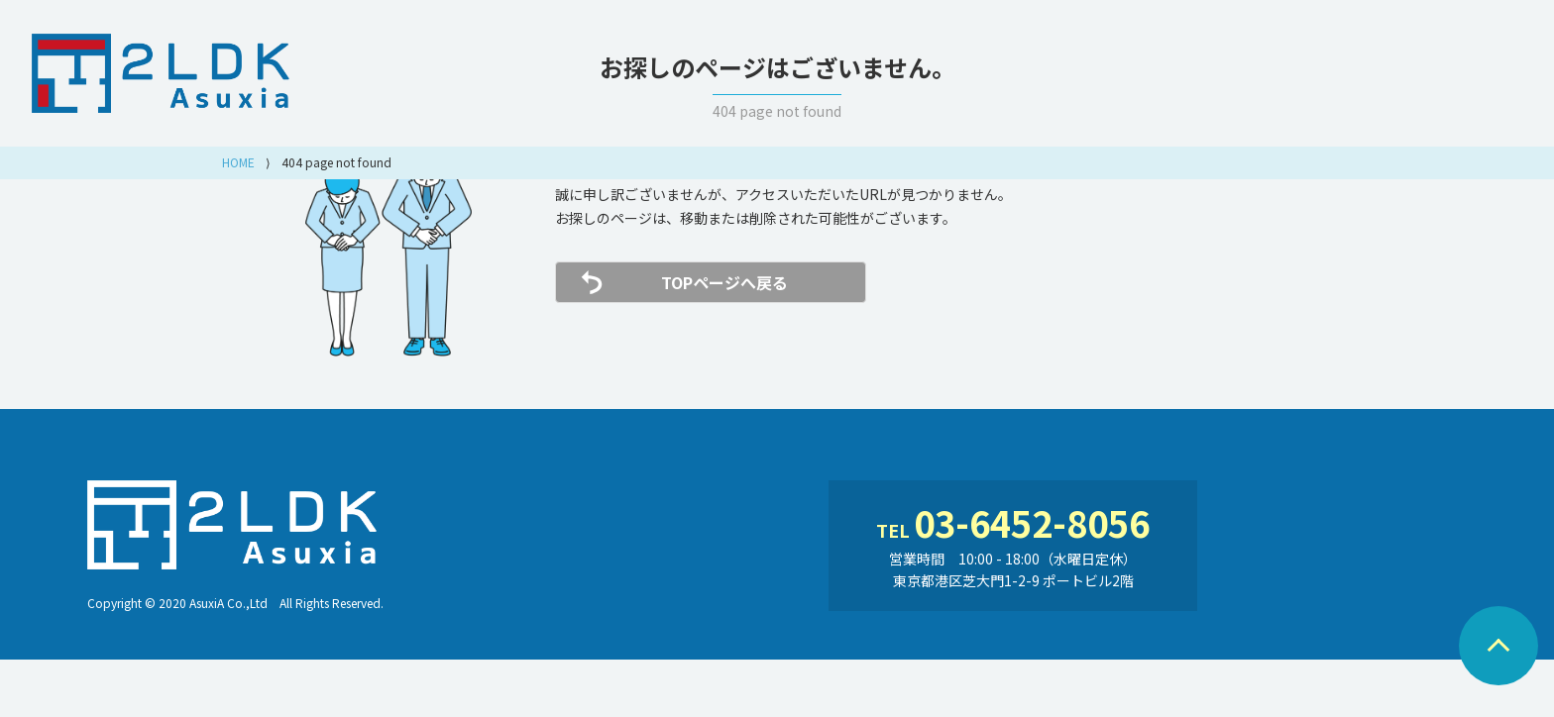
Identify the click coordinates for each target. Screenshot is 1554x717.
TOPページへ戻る (724, 282)
